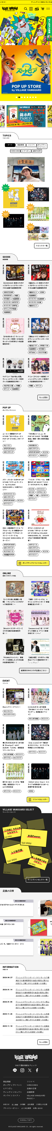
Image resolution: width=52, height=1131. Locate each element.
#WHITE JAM (8, 292)
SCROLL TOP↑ (26, 1120)
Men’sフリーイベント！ (12, 707)
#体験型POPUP (9, 555)
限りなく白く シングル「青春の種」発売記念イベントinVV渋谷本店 (13, 784)
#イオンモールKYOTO (11, 302)
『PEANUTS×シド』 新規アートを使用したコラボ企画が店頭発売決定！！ (13, 660)
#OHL (31, 791)
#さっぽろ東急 (33, 719)
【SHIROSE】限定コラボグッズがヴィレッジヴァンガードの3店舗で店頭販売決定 (13, 285)
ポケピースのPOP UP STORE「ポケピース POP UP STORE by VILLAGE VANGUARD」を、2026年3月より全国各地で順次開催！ (38, 534)
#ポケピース (33, 545)
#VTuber (32, 353)
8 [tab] (35, 97)
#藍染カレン (33, 292)
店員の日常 (37, 151)
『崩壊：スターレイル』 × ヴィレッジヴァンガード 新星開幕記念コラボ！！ (38, 602)
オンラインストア (10, 1095)
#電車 (31, 496)
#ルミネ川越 (42, 353)
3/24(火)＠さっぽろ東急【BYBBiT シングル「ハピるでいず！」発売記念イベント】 (38, 711)
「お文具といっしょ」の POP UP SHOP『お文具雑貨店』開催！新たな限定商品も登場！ (38, 438)
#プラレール (41, 492)
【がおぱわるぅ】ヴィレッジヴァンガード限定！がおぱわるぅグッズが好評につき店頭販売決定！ (13, 340)
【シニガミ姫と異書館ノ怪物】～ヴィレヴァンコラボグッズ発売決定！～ (13, 602)
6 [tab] (30, 97)
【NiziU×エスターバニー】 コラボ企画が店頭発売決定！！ (13, 631)
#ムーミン (7, 446)
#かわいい (43, 456)
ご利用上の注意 (41, 1104)
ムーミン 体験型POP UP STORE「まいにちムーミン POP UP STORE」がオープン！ (13, 438)
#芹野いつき (44, 346)
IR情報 (22, 1104)
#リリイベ (45, 719)
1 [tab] (16, 97)
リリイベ (31, 145)
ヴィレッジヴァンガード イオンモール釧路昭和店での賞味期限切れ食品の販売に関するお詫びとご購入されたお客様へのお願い (32, 992)
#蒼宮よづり (33, 346)
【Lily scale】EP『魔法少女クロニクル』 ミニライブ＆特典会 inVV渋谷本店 (38, 745)
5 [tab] (27, 97)
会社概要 (30, 1104)
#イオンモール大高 (35, 302)
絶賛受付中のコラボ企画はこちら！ (34, 670)
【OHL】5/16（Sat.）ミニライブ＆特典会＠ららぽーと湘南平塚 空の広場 (38, 784)
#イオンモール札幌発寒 (36, 299)
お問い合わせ (38, 1108)
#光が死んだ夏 (8, 386)
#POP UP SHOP (9, 449)
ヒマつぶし (26, 151)
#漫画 (18, 386)
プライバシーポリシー (11, 1108)
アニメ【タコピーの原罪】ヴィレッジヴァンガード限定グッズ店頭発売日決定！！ (38, 379)
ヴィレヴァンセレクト (12, 1092)
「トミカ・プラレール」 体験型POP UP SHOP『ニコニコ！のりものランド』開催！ (38, 482)
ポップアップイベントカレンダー (35, 563)
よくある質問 (26, 1108)
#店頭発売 (7, 312)
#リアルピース (8, 551)
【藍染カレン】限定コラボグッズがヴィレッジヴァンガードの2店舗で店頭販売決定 (38, 285)
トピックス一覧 (42, 246)
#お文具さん (33, 446)
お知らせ (6, 1104)
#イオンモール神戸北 (10, 306)
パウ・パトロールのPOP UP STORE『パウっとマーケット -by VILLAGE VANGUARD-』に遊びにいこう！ (13, 485)
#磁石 (16, 296)
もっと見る (43, 397)
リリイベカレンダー (40, 799)
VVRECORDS (15, 151)
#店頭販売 (16, 299)
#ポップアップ (8, 452)
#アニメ (6, 389)
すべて (10, 145)
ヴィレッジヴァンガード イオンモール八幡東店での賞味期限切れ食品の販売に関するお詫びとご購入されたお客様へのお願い (32, 980)
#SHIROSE (8, 296)
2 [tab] (19, 97)
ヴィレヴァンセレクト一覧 (38, 879)
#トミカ (31, 492)
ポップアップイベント (42, 146)
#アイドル (7, 758)
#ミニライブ (8, 711)
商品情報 (20, 145)
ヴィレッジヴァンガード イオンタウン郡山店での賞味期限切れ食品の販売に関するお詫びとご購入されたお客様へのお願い (32, 1005)
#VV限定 (7, 299)
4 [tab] (24, 97)
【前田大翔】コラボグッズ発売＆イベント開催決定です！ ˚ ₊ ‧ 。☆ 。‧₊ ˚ (38, 660)
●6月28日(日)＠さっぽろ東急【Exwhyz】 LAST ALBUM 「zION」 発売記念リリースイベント (13, 746)
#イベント (32, 499)
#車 (37, 496)
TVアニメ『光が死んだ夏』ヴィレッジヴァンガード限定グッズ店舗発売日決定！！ (13, 379)
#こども (45, 452)
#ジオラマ (44, 496)
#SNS (42, 292)
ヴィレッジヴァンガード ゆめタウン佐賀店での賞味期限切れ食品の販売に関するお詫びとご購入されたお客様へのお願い (32, 1029)
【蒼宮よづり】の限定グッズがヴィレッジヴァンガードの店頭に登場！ (38, 339)
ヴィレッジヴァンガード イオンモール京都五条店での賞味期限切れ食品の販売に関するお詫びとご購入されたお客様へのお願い (32, 1017)
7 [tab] (33, 97)
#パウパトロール (9, 494)
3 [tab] (22, 97)
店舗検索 (30, 1092)
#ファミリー (33, 456)
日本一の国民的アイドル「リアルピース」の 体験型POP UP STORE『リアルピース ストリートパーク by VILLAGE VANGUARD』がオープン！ (13, 534)
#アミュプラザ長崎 (10, 309)
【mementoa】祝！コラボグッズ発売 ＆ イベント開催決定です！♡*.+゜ (38, 631)
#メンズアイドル (9, 715)
